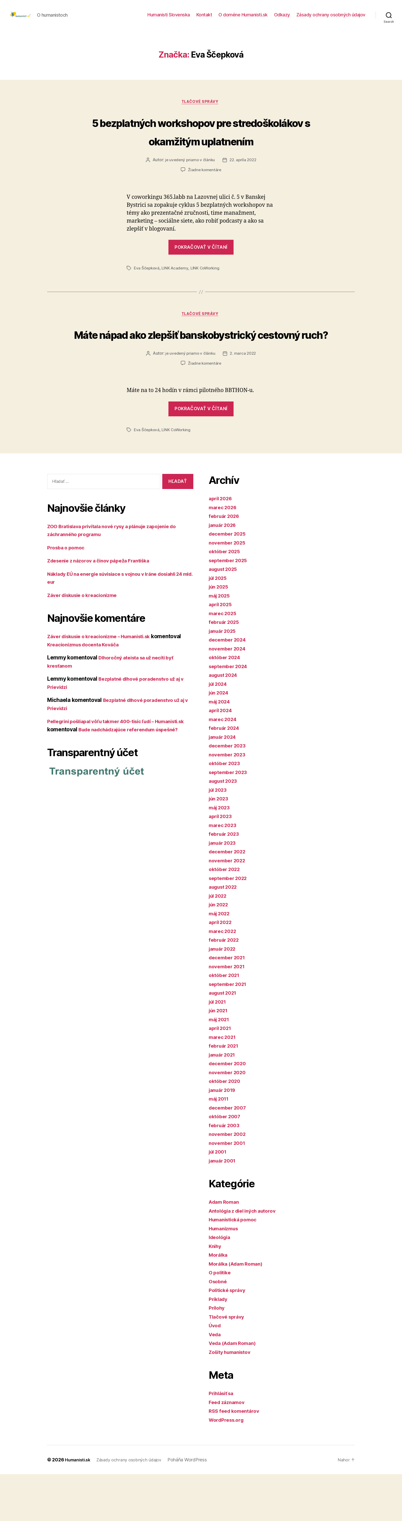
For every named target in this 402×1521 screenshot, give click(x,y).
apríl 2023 (222, 863)
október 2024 (226, 704)
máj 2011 (220, 1145)
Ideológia (221, 1284)
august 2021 (225, 1039)
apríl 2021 (221, 1075)
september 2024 (230, 713)
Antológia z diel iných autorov (247, 1257)
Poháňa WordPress (195, 1506)
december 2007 (229, 1154)
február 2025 (226, 669)
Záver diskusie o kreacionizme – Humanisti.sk (105, 683)
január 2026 (224, 571)
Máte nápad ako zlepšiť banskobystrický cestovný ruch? (201, 371)
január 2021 (224, 1101)
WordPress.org (228, 1466)
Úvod (215, 1372)
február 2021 (225, 1092)
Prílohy (218, 1354)
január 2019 (224, 1136)
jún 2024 (220, 739)
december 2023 (229, 792)
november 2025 (229, 589)
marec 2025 (224, 660)
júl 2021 (219, 1048)
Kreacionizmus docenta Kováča (118, 691)
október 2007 (226, 1163)
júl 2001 (219, 1198)
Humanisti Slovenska (168, 18)
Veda (215, 1381)
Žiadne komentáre (204, 197)
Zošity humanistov (232, 1398)
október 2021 (226, 1022)
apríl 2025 (222, 651)
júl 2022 (219, 942)
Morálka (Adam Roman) (239, 1310)
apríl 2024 (222, 757)
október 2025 (226, 598)
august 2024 (225, 722)
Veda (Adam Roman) (235, 1390)
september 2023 (230, 819)
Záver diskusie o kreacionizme (86, 642)
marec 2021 (224, 1083)
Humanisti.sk (79, 1506)
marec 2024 (224, 766)
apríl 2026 (222, 545)
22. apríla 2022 (243, 187)
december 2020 (229, 1110)
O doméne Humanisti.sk (243, 18)
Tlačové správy (201, 110)
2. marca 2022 (243, 400)
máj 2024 (221, 748)
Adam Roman (225, 1248)
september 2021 (230, 1030)
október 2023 (226, 810)
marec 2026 (224, 554)
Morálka (219, 1301)
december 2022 (229, 898)
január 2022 (224, 995)
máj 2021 (220, 1066)
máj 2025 (221, 642)
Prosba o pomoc (67, 594)
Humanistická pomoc (235, 1266)
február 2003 (226, 1172)
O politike (221, 1319)
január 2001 (224, 1207)
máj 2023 (221, 854)
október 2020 (226, 1128)
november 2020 (229, 1119)
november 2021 (229, 1013)
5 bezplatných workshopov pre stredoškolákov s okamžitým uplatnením (201, 148)
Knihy (216, 1292)
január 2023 (224, 889)
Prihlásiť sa (223, 1440)
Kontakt (204, 18)
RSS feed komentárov (236, 1457)
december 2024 (229, 686)
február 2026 (226, 563)
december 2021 (229, 1004)
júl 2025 (219, 624)
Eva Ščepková (147, 295)
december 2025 (229, 580)
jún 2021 (220, 1057)
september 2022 (230, 924)
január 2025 (224, 677)
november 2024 (229, 695)
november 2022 (229, 907)
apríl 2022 (222, 969)
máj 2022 (221, 960)
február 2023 (226, 880)
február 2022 (226, 986)
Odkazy (282, 18)
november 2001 (229, 1189)
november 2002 (229, 1181)
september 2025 (230, 607)
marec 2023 (224, 871)
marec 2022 (224, 977)
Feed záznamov (228, 1449)
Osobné (218, 1328)
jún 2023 (220, 845)
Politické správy (229, 1337)
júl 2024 (219, 730)
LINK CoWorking (207, 295)
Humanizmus (225, 1275)
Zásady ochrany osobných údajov (330, 18)
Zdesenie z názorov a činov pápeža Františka (104, 607)
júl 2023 (219, 836)
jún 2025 (220, 633)
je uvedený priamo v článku (189, 187)
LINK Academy (176, 295)
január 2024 (224, 783)
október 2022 (226, 916)
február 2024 (226, 775)
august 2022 (225, 933)
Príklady (219, 1345)
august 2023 (225, 827)
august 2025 (225, 616)
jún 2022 (220, 951)
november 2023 (229, 801)
